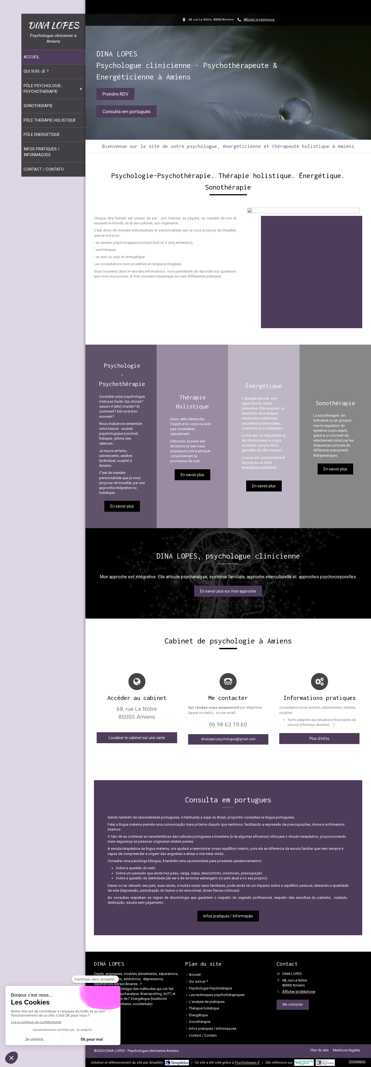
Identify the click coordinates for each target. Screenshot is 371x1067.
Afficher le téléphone (259, 19)
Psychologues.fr (247, 1062)
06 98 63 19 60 (228, 724)
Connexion (357, 1061)
